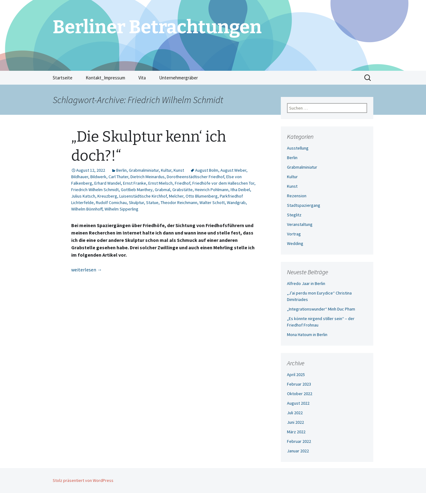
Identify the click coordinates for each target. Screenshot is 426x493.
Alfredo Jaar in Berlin (306, 283)
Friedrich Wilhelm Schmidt (95, 189)
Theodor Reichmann (179, 202)
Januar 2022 (298, 451)
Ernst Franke (134, 183)
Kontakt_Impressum (105, 78)
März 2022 (296, 432)
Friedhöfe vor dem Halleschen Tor (223, 183)
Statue (152, 202)
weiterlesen (86, 270)
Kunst (179, 170)
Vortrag (294, 234)
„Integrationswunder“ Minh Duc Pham (321, 309)
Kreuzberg (107, 196)
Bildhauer (79, 176)
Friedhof (182, 183)
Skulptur (136, 202)
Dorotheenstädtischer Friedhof (195, 176)
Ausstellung (298, 148)
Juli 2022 (295, 412)
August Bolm (206, 170)
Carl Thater (118, 176)
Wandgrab (236, 202)
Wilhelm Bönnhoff (86, 209)
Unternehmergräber (178, 78)
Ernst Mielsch (160, 183)
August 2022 (298, 403)
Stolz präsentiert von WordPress (83, 480)
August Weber (233, 170)
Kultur (166, 170)
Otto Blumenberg (202, 196)
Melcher (176, 196)
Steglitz (294, 215)
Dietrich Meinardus (147, 176)
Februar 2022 (299, 441)
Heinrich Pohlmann (211, 189)
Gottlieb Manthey (137, 189)
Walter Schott (212, 202)
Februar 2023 (299, 384)
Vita (142, 78)
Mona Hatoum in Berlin (307, 334)
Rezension (296, 195)
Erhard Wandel (107, 183)
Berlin (121, 170)
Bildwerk (98, 176)
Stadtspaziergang (303, 205)
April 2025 (296, 374)
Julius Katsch (83, 196)
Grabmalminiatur (144, 170)
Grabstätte (182, 189)
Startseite (62, 78)
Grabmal (162, 189)
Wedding (295, 243)
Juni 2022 (295, 422)
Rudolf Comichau (111, 202)
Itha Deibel (240, 189)
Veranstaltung (300, 224)
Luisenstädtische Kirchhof (143, 196)
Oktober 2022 (299, 393)
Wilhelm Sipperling (121, 209)
